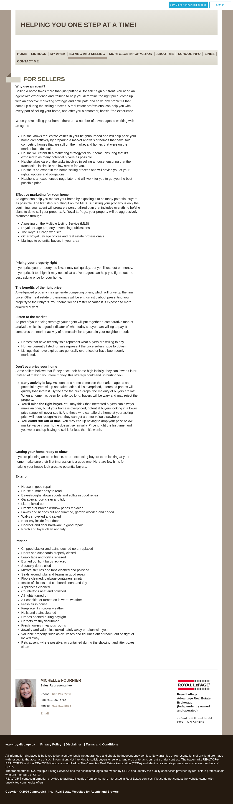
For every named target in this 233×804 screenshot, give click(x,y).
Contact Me (28, 61)
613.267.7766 (61, 694)
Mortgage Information (130, 54)
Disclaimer (73, 744)
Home (22, 54)
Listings (38, 54)
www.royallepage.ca (20, 744)
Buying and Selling (87, 54)
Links (210, 54)
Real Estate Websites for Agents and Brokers (87, 791)
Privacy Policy (50, 744)
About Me (165, 54)
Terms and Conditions (102, 744)
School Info (189, 54)
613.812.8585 (61, 705)
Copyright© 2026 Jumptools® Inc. (29, 791)
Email (45, 713)
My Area (57, 54)
